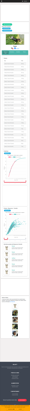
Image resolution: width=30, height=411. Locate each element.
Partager (16, 48)
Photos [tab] (24, 51)
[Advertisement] (15, 13)
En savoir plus (11, 409)
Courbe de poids (15, 376)
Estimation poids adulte (15, 375)
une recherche (12, 301)
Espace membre (22, 400)
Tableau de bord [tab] (6, 52)
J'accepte (20, 409)
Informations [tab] (12, 51)
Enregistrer (7, 153)
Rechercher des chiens (7, 30)
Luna (15, 329)
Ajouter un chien (6, 28)
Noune (13, 246)
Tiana (15, 336)
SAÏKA (15, 323)
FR (27, 1)
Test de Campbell (15, 393)
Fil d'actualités (7, 24)
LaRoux (13, 258)
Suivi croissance (15, 377)
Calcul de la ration (15, 386)
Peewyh (15, 309)
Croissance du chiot (15, 378)
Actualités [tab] (18, 51)
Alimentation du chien (15, 385)
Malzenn (15, 316)
